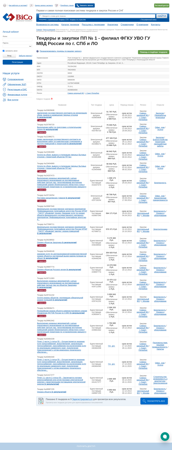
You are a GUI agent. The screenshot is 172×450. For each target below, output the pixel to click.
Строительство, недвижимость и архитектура (160, 379)
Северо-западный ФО (76, 93)
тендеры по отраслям (77, 19)
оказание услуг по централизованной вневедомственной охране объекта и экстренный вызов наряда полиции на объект (62, 256)
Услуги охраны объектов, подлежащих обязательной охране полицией (60, 299)
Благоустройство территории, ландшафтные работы (160, 143)
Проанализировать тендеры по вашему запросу (61, 51)
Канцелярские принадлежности (160, 199)
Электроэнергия (160, 383)
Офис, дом (160, 127)
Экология (160, 113)
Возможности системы (47, 24)
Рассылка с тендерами (93, 24)
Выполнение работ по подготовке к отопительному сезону (59, 128)
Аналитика (112, 24)
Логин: (5, 36)
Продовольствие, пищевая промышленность (160, 345)
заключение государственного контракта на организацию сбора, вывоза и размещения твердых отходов (62, 115)
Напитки (160, 349)
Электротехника (160, 229)
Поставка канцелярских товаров (58, 198)
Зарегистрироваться (82, 399)
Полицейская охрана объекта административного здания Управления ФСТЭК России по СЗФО (62, 312)
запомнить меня (10, 51)
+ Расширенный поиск (148, 19)
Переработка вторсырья (160, 116)
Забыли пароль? (25, 56)
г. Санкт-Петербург (92, 93)
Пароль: (6, 43)
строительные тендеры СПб (58, 19)
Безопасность (160, 183)
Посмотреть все (156, 401)
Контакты (155, 24)
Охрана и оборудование (160, 214)
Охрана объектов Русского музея (59, 269)
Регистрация (17, 62)
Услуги (160, 129)
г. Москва (145, 215)
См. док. (111, 346)
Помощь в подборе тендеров (153, 52)
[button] (165, 436)
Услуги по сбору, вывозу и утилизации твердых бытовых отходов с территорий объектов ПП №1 (61, 156)
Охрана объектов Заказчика (57, 242)
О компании (142, 24)
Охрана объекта (51, 392)
